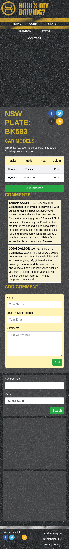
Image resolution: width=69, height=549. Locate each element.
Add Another (34, 188)
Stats (52, 23)
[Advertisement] (34, 69)
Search (57, 410)
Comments (13, 327)
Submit (34, 23)
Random (25, 31)
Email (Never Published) (20, 312)
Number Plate (13, 378)
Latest (45, 31)
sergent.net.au (51, 544)
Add (57, 362)
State (8, 393)
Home (17, 23)
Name (10, 297)
